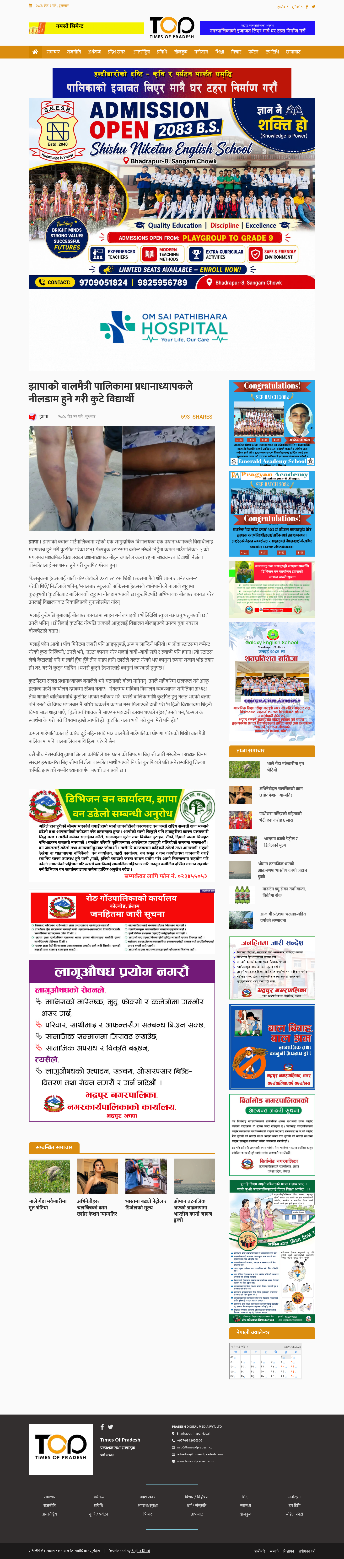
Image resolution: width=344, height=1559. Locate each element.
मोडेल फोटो (294, 1514)
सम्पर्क (274, 1551)
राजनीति (74, 52)
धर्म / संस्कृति (196, 1505)
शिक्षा (219, 52)
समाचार (53, 52)
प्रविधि (162, 52)
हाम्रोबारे (283, 7)
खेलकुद (180, 52)
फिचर (147, 1514)
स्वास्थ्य (245, 1505)
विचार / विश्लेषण (196, 1497)
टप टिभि (272, 52)
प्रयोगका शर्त (307, 1551)
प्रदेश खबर (116, 52)
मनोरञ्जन (201, 52)
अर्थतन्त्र (94, 52)
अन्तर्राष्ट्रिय (141, 52)
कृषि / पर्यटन (98, 1514)
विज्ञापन (288, 1551)
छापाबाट (293, 52)
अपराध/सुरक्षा (148, 1505)
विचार (236, 52)
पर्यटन (253, 52)
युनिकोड (297, 7)
